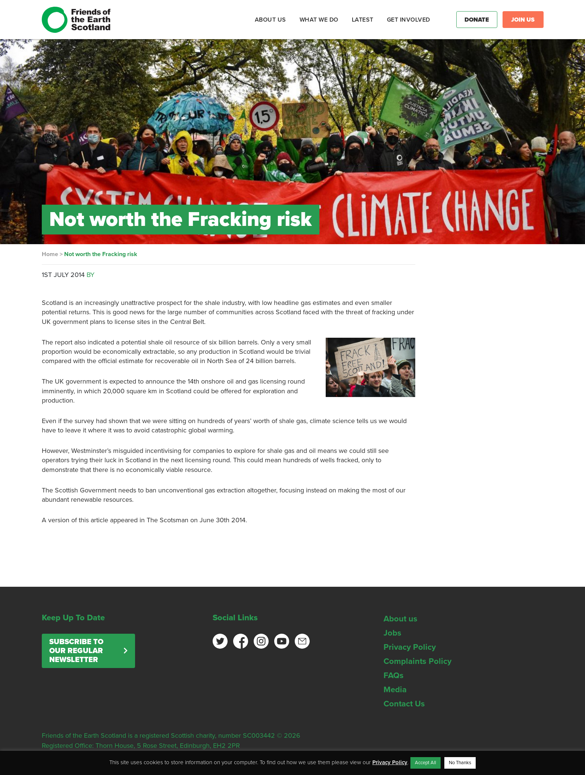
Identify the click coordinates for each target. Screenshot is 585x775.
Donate (476, 19)
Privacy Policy (410, 647)
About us (400, 619)
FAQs (394, 675)
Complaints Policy (417, 661)
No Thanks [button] (460, 763)
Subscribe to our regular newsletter (76, 650)
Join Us (523, 19)
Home (50, 254)
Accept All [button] (425, 763)
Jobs (392, 633)
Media (395, 689)
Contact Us (404, 704)
